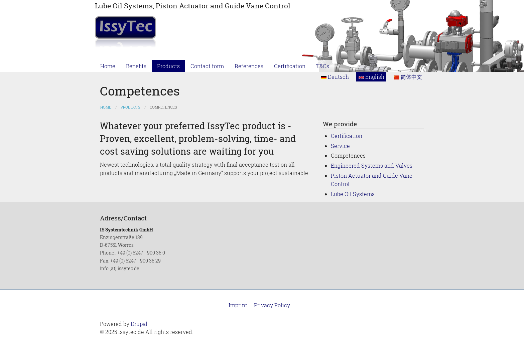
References (249, 65)
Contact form (207, 65)
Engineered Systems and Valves (371, 165)
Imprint (238, 305)
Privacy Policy (272, 305)
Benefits (136, 65)
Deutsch (335, 76)
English (371, 76)
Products (168, 65)
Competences (163, 107)
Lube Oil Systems (353, 193)
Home (107, 65)
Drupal (139, 323)
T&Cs (322, 65)
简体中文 (408, 76)
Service (340, 145)
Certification (289, 65)
